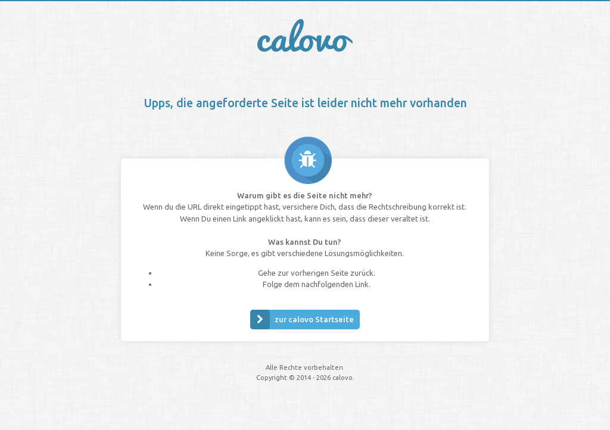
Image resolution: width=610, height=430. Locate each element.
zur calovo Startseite (302, 319)
